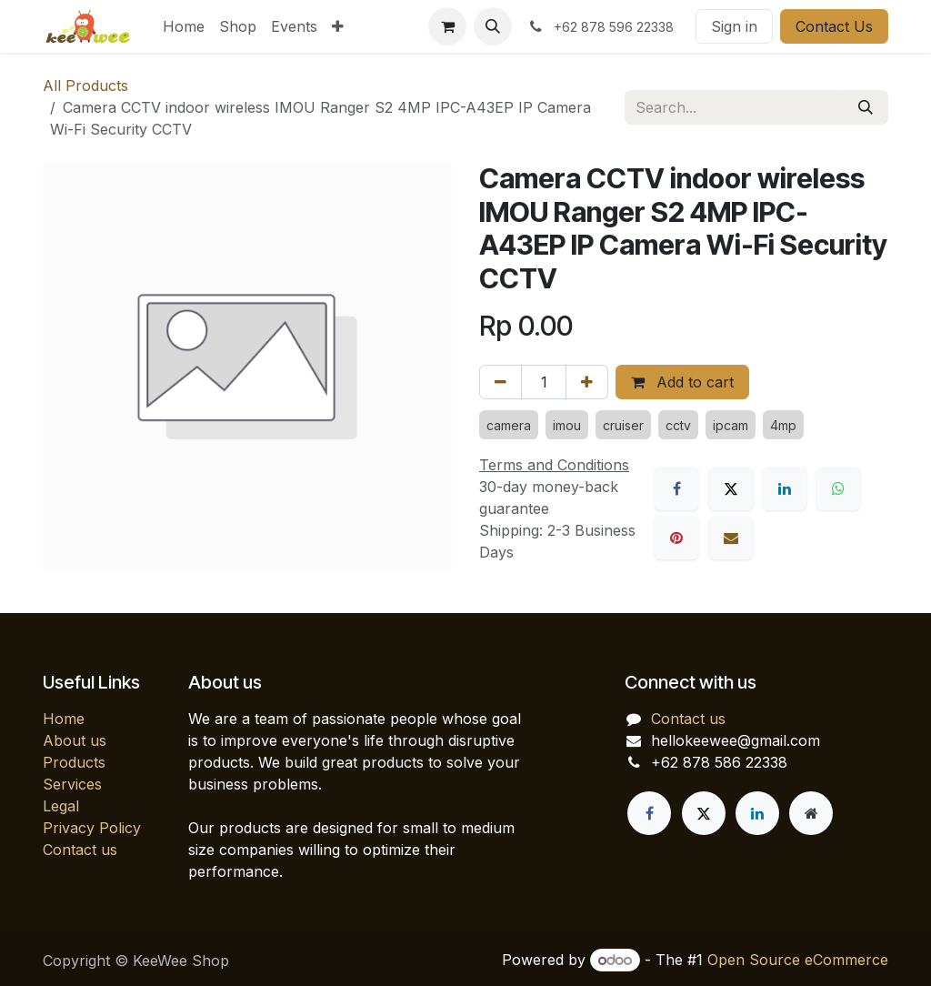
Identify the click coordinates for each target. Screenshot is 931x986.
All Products (85, 85)
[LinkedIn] (784, 488)
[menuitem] (183, 26)
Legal (61, 806)
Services (72, 784)
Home (64, 718)
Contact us (80, 849)
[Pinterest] (676, 537)
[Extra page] (811, 813)
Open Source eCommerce (797, 960)
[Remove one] (500, 382)
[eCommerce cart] (447, 26)
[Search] (865, 107)
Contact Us (834, 26)
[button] (493, 26)
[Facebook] (676, 488)
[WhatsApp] (838, 488)
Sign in (734, 26)
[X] (731, 488)
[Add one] (587, 382)
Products (74, 762)
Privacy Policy (92, 828)
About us (74, 740)
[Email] (731, 537)
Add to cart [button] (682, 382)
